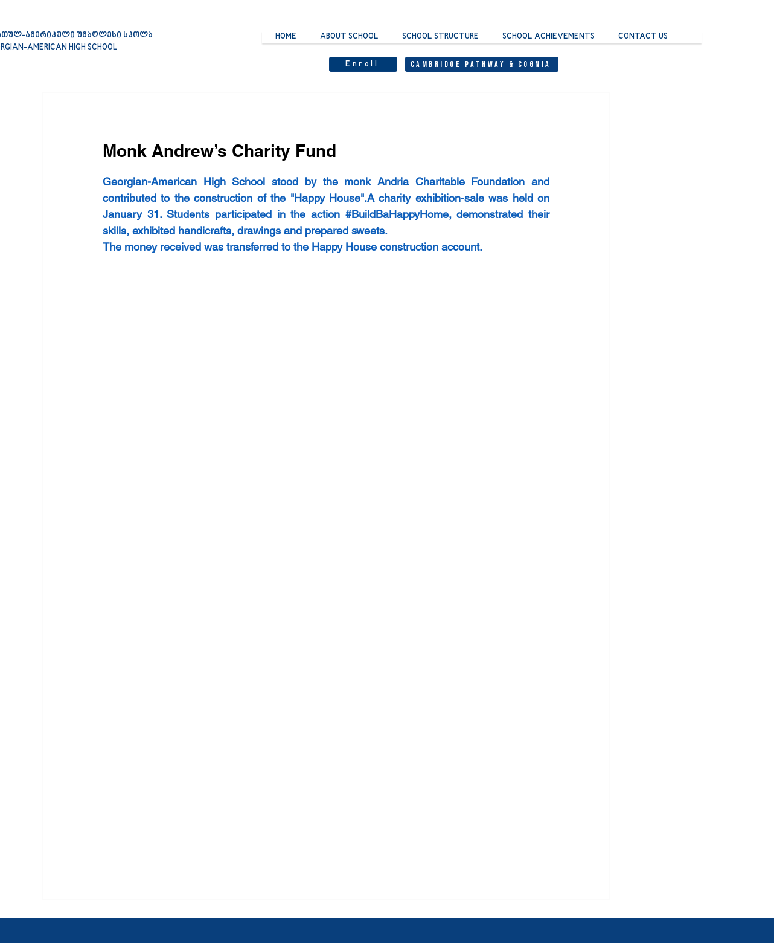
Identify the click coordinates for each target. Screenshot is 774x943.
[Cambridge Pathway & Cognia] (481, 64)
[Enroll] (363, 64)
